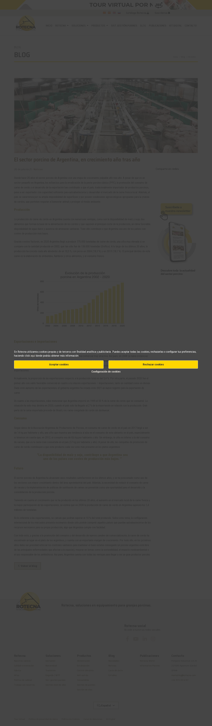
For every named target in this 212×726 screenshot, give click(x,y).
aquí (32, 355)
